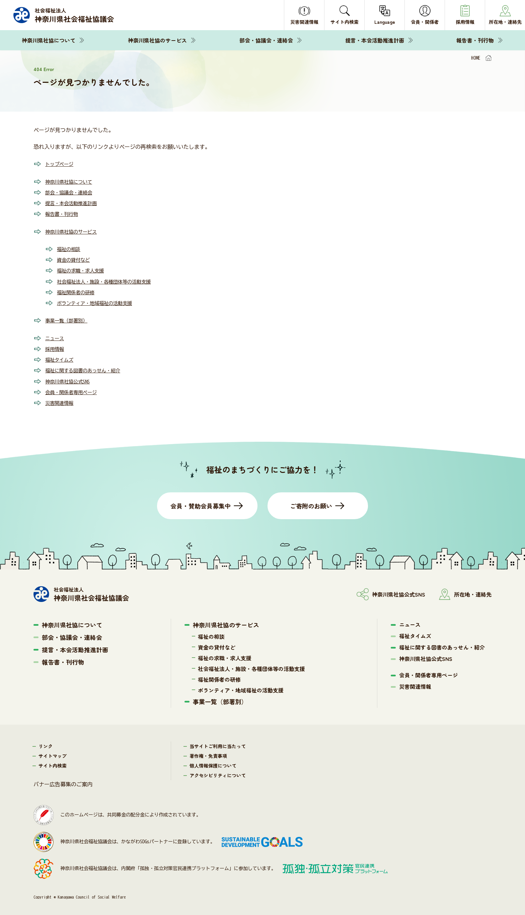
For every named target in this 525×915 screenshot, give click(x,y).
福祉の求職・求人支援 (83, 269)
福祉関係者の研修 (78, 291)
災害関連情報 (61, 401)
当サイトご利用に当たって (218, 744)
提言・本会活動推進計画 (374, 40)
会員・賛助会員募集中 (200, 504)
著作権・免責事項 (208, 754)
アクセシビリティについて (218, 773)
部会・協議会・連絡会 (266, 40)
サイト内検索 (53, 763)
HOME (475, 58)
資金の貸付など (75, 259)
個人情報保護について (213, 763)
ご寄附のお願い (311, 504)
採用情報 (56, 347)
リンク (46, 744)
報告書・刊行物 (475, 40)
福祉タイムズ (61, 358)
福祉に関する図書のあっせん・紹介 (88, 369)
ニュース (56, 337)
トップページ (61, 164)
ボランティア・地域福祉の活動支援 (100, 302)
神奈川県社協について (48, 40)
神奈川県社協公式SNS (70, 379)
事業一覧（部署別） (69, 319)
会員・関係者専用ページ (74, 390)
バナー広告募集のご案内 (62, 782)
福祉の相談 (70, 248)
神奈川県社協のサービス (157, 40)
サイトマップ (53, 754)
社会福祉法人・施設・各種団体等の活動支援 (110, 280)
